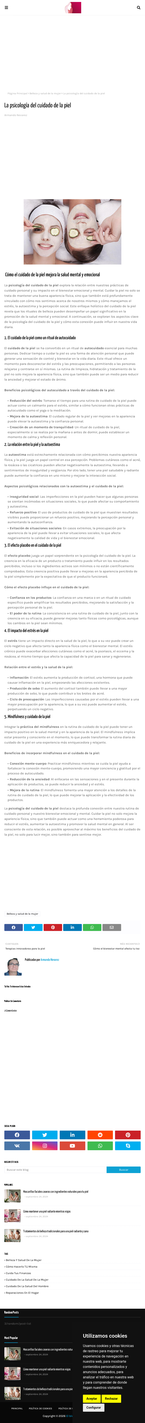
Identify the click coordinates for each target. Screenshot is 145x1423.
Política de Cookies (40, 1408)
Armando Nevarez (15, 115)
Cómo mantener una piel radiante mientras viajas (47, 1211)
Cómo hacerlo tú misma (21, 1266)
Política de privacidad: (72, 1408)
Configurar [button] (93, 1407)
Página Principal (17, 93)
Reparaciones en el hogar (22, 1292)
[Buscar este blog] (55, 1170)
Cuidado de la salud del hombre (27, 1286)
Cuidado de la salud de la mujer (27, 1279)
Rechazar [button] (111, 1398)
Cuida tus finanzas (18, 1273)
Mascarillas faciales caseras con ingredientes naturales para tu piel (55, 1191)
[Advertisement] (72, 52)
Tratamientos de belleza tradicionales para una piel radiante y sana (55, 1231)
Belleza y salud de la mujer (45, 93)
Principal (17, 1408)
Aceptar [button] (91, 1398)
